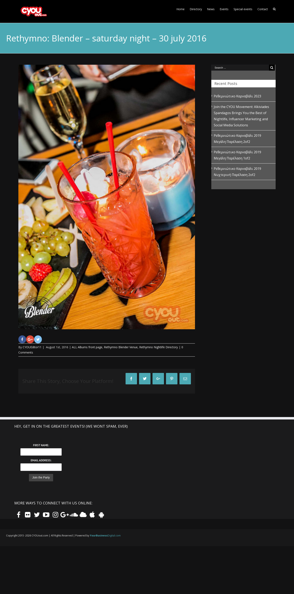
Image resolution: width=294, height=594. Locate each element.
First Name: (41, 445)
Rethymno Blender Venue (121, 347)
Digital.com (105, 535)
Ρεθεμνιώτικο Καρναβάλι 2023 (237, 96)
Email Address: (41, 460)
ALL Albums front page (87, 347)
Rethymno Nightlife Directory (158, 347)
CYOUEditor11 (32, 347)
